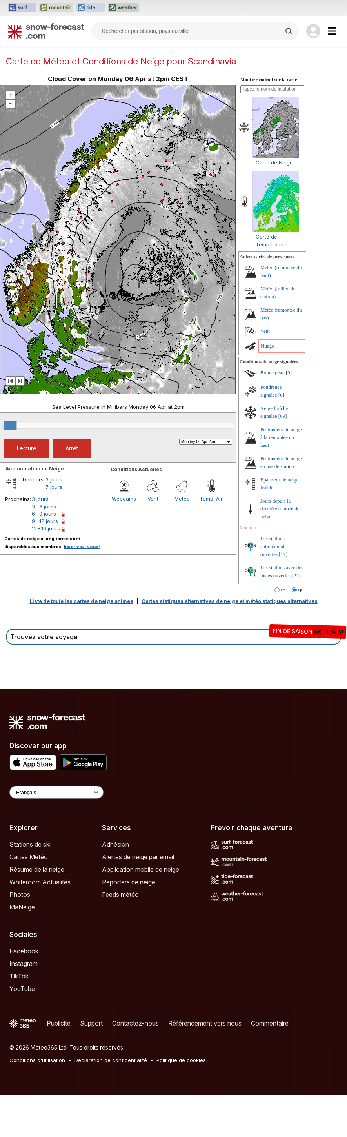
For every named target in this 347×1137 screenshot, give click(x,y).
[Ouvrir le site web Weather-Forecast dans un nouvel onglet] (123, 8)
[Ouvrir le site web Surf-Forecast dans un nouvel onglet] (22, 8)
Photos (19, 894)
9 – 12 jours (45, 521)
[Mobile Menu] (332, 31)
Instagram (23, 964)
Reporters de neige (128, 882)
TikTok (19, 976)
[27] (296, 575)
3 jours (53, 479)
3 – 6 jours (44, 506)
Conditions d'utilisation (37, 1060)
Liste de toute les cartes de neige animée (81, 601)
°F (300, 591)
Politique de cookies (181, 1060)
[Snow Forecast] (46, 31)
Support (91, 1023)
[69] (282, 416)
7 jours (53, 487)
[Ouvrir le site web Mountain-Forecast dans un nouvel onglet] (56, 8)
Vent (152, 499)
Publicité (59, 1023)
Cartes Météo (28, 857)
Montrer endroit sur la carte (268, 79)
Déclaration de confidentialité (110, 1060)
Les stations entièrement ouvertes (272, 546)
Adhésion (115, 844)
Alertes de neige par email (138, 857)
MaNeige (22, 907)
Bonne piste (272, 372)
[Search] (289, 31)
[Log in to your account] (313, 31)
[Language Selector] (56, 792)
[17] (283, 554)
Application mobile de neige (140, 869)
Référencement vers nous (205, 1023)
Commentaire (270, 1023)
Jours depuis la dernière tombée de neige (280, 508)
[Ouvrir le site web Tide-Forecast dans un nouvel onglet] (90, 8)
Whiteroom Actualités (40, 882)
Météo (182, 499)
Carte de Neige (274, 162)
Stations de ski (30, 844)
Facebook (23, 951)
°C (283, 591)
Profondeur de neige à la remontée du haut (281, 437)
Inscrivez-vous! (82, 546)
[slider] (10, 425)
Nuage (267, 346)
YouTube (22, 989)
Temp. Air (211, 499)
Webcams (124, 499)
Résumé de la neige (36, 869)
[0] (289, 372)
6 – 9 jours (44, 513)
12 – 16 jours (46, 528)
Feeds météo (120, 894)
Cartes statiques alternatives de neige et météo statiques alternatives (230, 601)
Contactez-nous (135, 1023)
